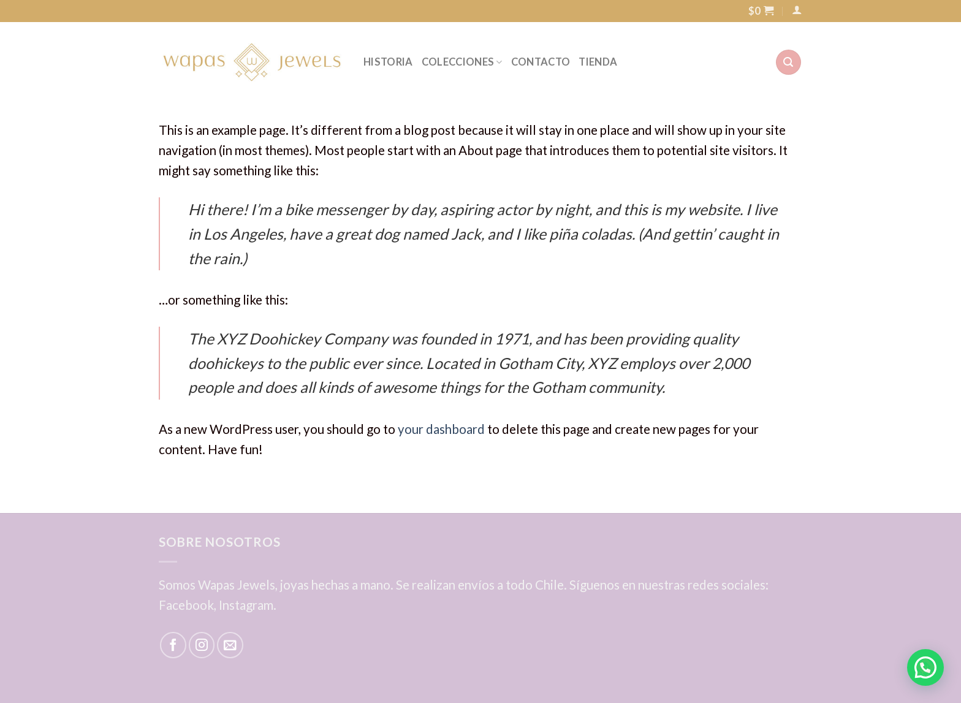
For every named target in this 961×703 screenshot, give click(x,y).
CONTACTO (541, 62)
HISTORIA (388, 62)
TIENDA (598, 62)
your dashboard (441, 429)
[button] (925, 667)
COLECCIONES (462, 62)
